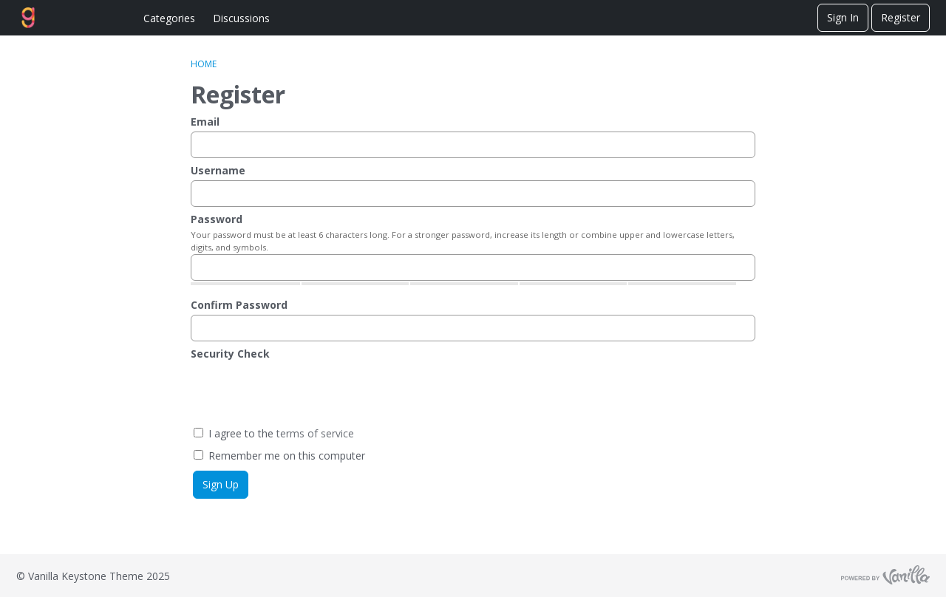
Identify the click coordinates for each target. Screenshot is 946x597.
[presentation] (303, 392)
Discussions (241, 18)
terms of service (315, 433)
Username (218, 170)
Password (216, 219)
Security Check (230, 354)
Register (900, 17)
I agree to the (274, 433)
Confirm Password (239, 305)
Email (205, 122)
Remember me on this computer (279, 455)
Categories (169, 18)
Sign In (843, 17)
